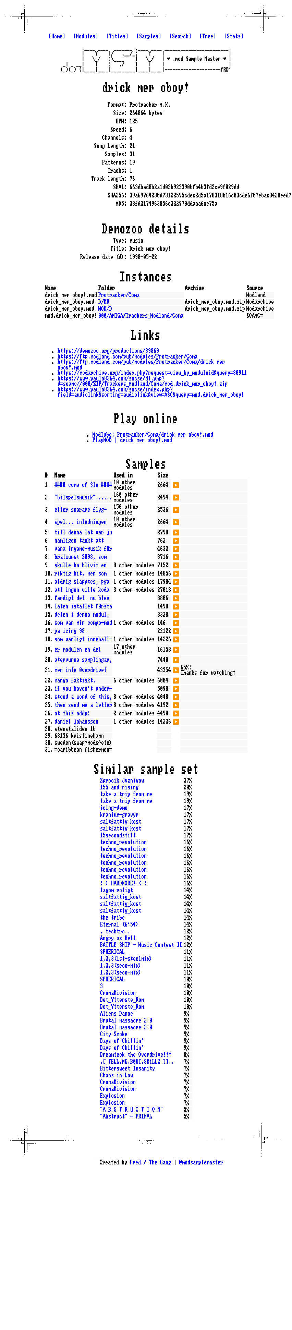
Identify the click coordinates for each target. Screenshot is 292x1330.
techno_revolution (123, 842)
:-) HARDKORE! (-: (123, 883)
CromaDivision (118, 993)
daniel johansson (76, 721)
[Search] (180, 36)
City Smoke (113, 1034)
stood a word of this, (83, 697)
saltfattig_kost (120, 897)
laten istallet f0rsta (83, 606)
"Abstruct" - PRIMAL (126, 1116)
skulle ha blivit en (80, 565)
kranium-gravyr (119, 815)
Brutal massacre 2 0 (126, 1020)
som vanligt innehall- (83, 639)
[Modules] (85, 36)
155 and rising (119, 787)
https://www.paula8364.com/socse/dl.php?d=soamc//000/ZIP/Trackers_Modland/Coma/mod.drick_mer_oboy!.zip (143, 381)
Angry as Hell (118, 938)
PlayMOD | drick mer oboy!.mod (132, 440)
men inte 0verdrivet (80, 670)
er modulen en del (77, 649)
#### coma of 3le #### (83, 485)
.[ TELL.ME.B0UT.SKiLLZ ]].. (137, 1061)
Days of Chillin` (122, 1041)
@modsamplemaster (201, 1162)
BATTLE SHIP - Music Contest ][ (141, 945)
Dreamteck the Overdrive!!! (135, 1054)
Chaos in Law (116, 1075)
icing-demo (113, 808)
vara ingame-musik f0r (83, 549)
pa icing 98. (70, 631)
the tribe (112, 917)
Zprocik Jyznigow (122, 780)
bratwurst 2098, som (80, 557)
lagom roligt (116, 890)
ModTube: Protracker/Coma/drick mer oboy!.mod (153, 434)
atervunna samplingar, (83, 660)
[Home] (57, 36)
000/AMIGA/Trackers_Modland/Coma (140, 315)
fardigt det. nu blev (81, 598)
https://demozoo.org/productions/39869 (108, 351)
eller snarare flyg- (80, 509)
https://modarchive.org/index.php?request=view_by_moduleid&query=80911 (152, 373)
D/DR (103, 302)
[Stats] (233, 36)
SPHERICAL (112, 952)
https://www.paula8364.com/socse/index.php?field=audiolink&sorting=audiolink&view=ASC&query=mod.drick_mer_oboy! (151, 392)
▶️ (175, 484)
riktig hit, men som (80, 573)
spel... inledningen (80, 522)
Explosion (112, 1096)
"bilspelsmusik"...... (83, 497)
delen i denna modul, (81, 614)
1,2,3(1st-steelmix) (126, 959)
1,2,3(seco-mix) (120, 965)
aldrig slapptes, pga (81, 581)
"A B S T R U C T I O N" (131, 1109)
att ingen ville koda (81, 590)
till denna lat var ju (83, 532)
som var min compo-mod (83, 623)
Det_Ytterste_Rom (122, 1000)
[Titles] (117, 36)
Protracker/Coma (118, 295)
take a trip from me (126, 794)
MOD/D (105, 309)
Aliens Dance (116, 1013)
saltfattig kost (120, 821)
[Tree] (207, 36)
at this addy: (72, 713)
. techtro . (115, 931)
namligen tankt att (79, 540)
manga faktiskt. (75, 680)
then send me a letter (83, 705)
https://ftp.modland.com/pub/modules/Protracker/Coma (127, 356)
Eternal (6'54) (119, 924)
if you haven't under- (83, 688)
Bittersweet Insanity (127, 1068)
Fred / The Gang (150, 1162)
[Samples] (148, 36)
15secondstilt (118, 835)
